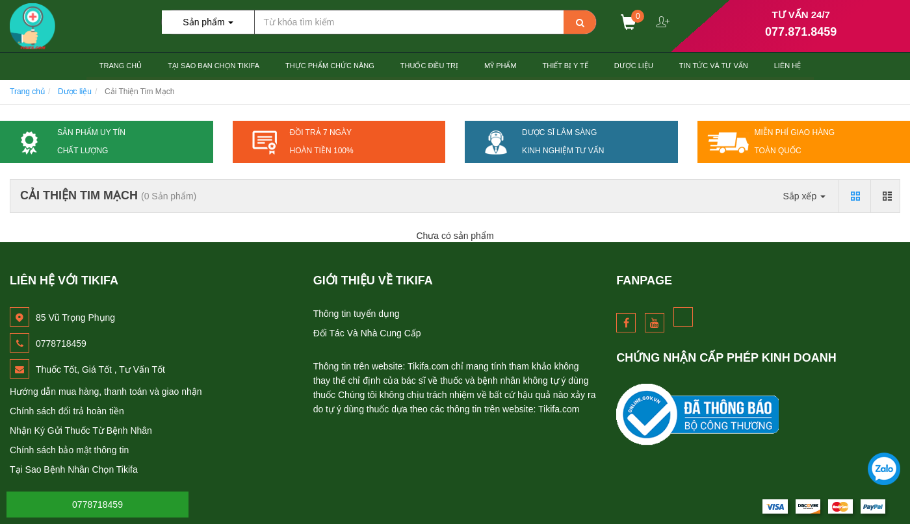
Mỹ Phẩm (500, 65)
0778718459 (97, 504)
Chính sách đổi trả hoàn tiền (67, 411)
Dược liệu (75, 91)
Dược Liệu (633, 65)
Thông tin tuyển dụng (356, 313)
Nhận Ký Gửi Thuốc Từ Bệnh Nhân (81, 430)
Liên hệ (787, 65)
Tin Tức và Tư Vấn (713, 65)
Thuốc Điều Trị (429, 65)
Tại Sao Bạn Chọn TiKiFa (213, 65)
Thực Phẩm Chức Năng (329, 65)
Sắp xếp (804, 196)
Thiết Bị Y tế (565, 65)
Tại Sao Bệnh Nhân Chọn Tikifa (74, 469)
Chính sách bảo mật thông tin (69, 450)
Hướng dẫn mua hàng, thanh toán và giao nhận (106, 391)
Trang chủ (120, 65)
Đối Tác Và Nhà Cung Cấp (367, 333)
